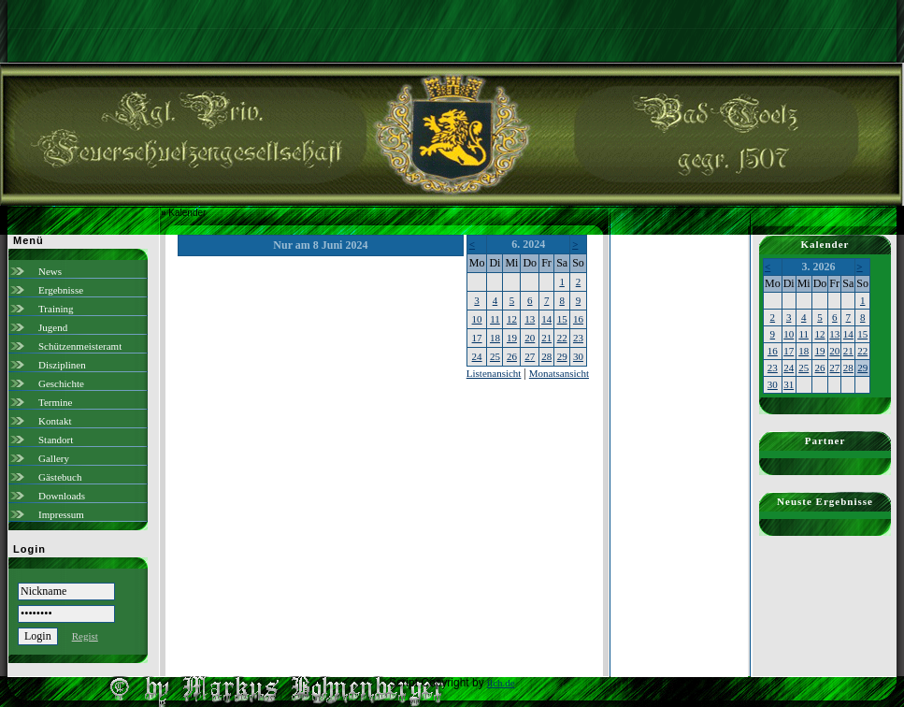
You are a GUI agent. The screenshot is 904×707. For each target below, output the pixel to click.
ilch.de (501, 682)
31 (788, 384)
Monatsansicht (559, 373)
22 (562, 337)
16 (578, 319)
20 (529, 337)
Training (56, 308)
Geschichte (61, 383)
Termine (55, 402)
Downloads (61, 495)
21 (546, 337)
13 (529, 319)
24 (477, 356)
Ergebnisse (60, 290)
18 (495, 337)
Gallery (53, 458)
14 (546, 319)
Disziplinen (62, 364)
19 (512, 337)
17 (477, 337)
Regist (85, 636)
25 (495, 356)
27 (529, 356)
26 (512, 356)
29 (562, 356)
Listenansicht (494, 373)
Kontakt (54, 420)
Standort (55, 439)
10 (477, 319)
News (50, 271)
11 (495, 319)
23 (578, 337)
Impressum (61, 514)
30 (578, 356)
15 (562, 319)
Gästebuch (59, 477)
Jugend (52, 327)
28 (546, 356)
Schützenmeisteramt (80, 346)
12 (512, 319)
